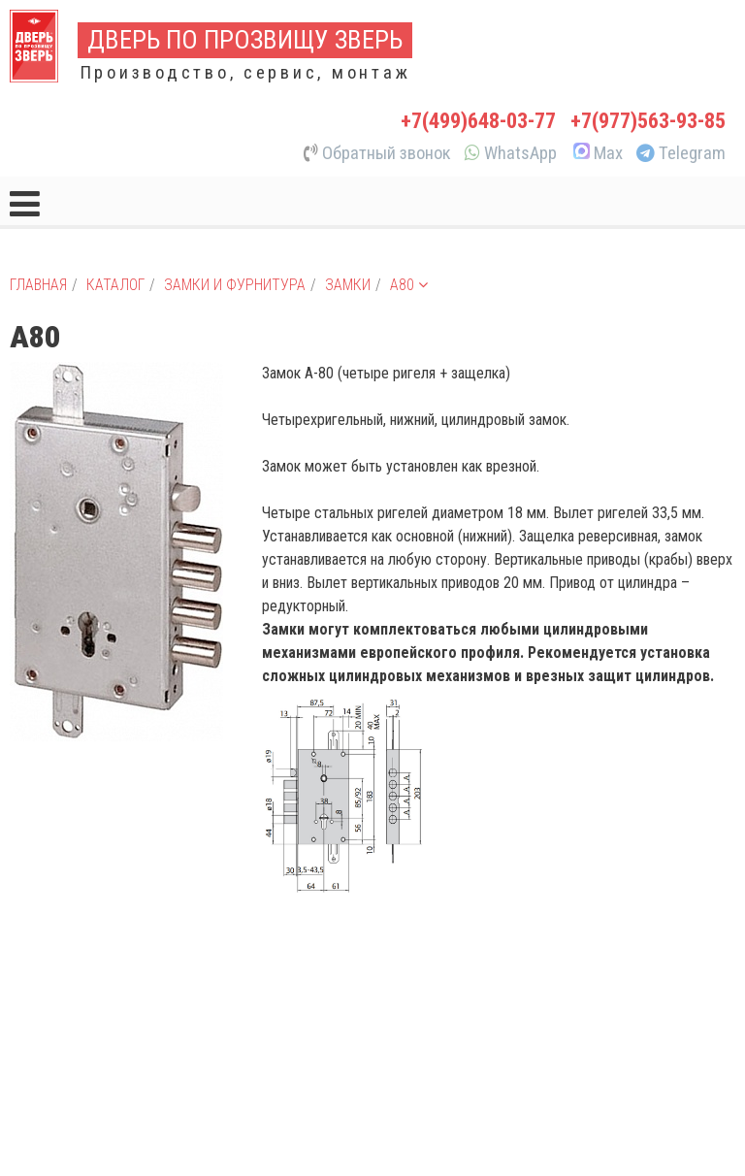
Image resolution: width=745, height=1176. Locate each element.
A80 (409, 285)
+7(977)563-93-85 (648, 121)
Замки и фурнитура (235, 285)
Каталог (115, 285)
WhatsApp (511, 153)
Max (596, 153)
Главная (38, 285)
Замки (348, 285)
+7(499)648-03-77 (478, 121)
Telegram (681, 153)
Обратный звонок (377, 153)
